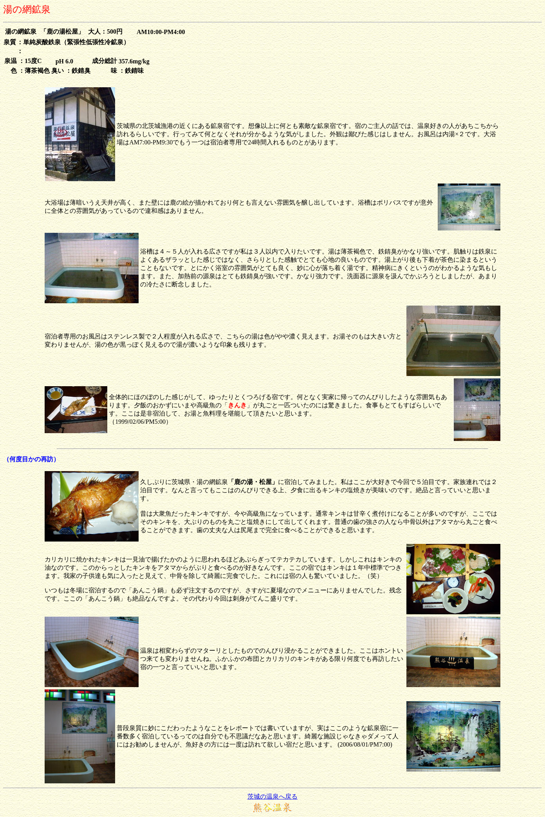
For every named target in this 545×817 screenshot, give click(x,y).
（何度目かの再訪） (31, 459)
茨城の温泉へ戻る (272, 796)
